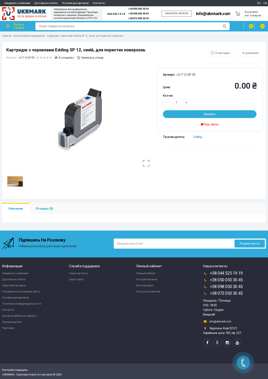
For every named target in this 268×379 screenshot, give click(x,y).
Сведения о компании (17, 3)
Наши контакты (78, 273)
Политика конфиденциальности (21, 303)
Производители (12, 321)
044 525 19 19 (116, 14)
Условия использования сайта (20, 291)
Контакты (99, 3)
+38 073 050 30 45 (138, 18)
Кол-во (168, 95)
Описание (15, 208)
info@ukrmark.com (213, 13)
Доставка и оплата (46, 3)
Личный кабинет (146, 273)
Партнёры (8, 328)
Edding (197, 137)
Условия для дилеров (75, 3)
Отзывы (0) (44, 208)
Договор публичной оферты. (19, 315)
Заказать (210, 114)
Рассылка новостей (148, 291)
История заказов (146, 279)
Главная (6, 35)
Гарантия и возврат (14, 285)
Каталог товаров (15, 26)
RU (259, 3)
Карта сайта (76, 279)
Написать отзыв (92, 57)
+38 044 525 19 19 (223, 273)
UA (265, 3)
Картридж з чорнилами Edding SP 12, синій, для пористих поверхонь (85, 35)
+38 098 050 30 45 (138, 13)
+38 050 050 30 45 (138, 8)
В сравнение (250, 53)
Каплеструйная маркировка (29, 35)
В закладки (222, 53)
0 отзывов (66, 57)
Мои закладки (144, 285)
